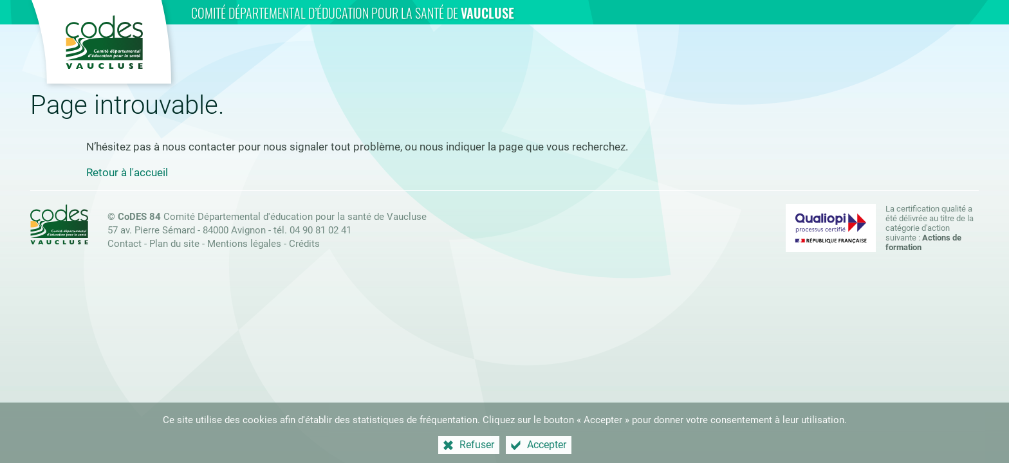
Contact (124, 244)
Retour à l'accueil (127, 172)
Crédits (304, 244)
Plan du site (174, 244)
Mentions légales (244, 244)
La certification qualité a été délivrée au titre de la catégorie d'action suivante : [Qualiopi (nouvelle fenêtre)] (929, 228)
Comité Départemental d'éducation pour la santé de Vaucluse (272, 216)
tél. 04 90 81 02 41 (312, 230)
